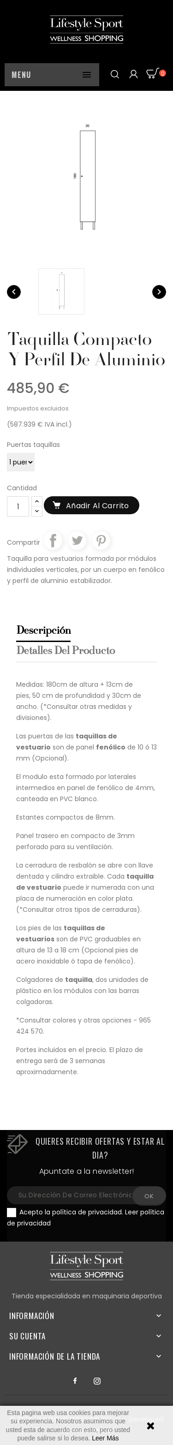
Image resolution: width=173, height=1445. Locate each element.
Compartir (53, 540)
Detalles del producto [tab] (65, 651)
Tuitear (77, 540)
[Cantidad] (18, 506)
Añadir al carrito (97, 505)
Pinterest (101, 540)
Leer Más (105, 1438)
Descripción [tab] (43, 631)
